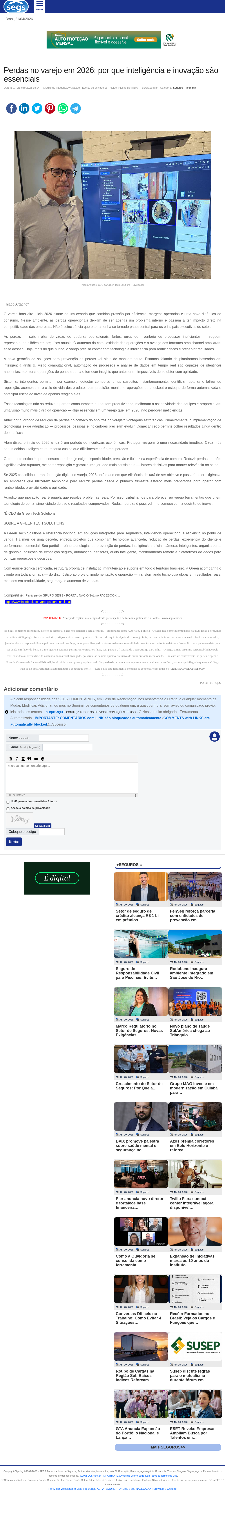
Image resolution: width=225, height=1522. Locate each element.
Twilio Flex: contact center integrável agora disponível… (192, 1203)
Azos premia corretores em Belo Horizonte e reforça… (192, 1145)
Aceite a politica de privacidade (30, 808)
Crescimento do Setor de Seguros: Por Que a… (139, 1086)
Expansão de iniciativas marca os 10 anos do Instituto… (192, 1260)
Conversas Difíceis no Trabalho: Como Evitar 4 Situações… (138, 1318)
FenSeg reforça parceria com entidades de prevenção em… (192, 915)
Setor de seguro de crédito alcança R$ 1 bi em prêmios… (137, 915)
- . (139, 1475)
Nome (19, 738)
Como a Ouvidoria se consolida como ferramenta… (135, 1260)
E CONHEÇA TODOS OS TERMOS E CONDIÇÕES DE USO (91, 712)
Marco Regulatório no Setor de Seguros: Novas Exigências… (139, 1030)
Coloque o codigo (22, 832)
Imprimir (191, 87)
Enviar (14, 841)
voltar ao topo (210, 683)
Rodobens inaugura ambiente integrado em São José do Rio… (191, 973)
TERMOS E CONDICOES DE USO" (187, 669)
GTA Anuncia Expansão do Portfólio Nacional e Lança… (138, 1433)
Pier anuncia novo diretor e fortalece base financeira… (139, 1203)
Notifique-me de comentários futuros (34, 801)
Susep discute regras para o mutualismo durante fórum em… (190, 1375)
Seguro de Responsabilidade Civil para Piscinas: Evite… (137, 973)
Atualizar (44, 825)
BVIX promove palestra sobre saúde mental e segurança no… (137, 1145)
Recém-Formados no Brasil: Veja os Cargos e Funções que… (192, 1318)
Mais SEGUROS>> (168, 1447)
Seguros (178, 87)
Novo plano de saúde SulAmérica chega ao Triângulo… (190, 1030)
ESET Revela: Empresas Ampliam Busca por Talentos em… (193, 1433)
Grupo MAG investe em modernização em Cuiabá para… (194, 1088)
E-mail (24, 747)
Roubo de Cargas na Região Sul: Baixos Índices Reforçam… (135, 1375)
